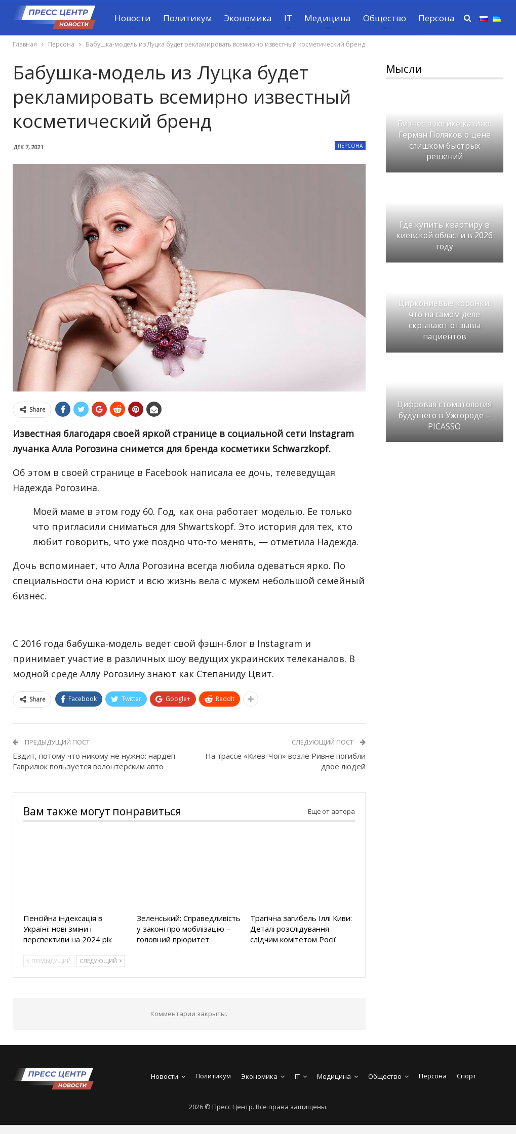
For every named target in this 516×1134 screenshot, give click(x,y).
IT (288, 18)
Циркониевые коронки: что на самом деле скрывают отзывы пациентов (444, 319)
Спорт (467, 1075)
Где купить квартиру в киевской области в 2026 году (444, 236)
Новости (132, 18)
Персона (350, 145)
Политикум (187, 18)
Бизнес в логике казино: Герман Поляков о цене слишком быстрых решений (444, 140)
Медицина (327, 18)
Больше (434, 18)
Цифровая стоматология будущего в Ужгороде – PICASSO (444, 415)
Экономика (248, 18)
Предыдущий (49, 961)
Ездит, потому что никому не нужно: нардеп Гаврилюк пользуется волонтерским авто (94, 761)
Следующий (101, 961)
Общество (384, 18)
